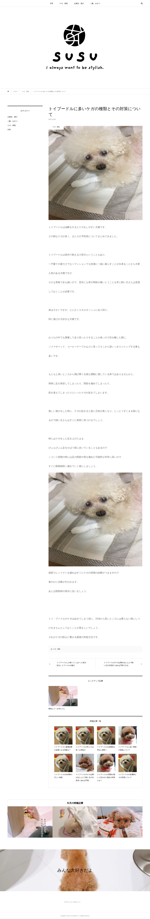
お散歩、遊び (79, 3)
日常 (51, 3)
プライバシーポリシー (72, 902)
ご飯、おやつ (95, 3)
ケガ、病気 (64, 3)
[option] (30, 822)
